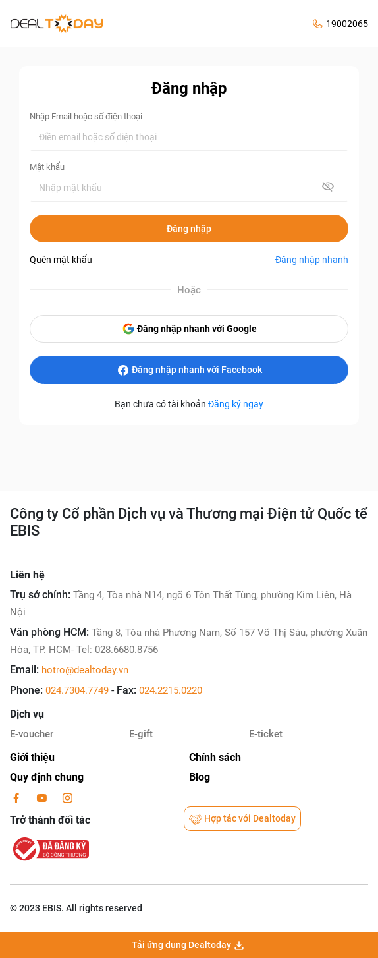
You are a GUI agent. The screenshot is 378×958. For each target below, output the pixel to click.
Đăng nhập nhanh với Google (189, 328)
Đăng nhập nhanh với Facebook (189, 370)
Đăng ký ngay (235, 404)
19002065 (347, 23)
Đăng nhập (189, 228)
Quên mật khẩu (61, 259)
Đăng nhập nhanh (311, 259)
